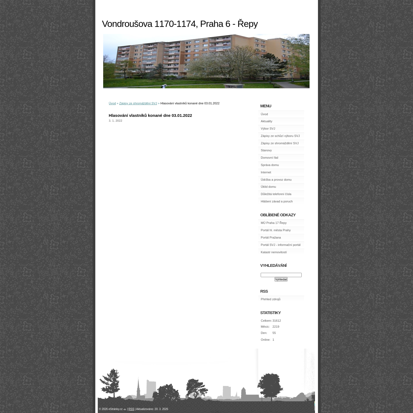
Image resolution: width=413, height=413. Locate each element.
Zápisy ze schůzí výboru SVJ (280, 135)
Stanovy (266, 150)
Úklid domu (268, 186)
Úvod (112, 103)
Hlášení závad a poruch (277, 201)
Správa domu (270, 165)
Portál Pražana (271, 237)
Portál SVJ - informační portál (281, 244)
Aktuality (266, 121)
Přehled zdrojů (270, 299)
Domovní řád (269, 157)
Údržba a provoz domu (276, 179)
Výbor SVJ (268, 128)
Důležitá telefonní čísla (276, 194)
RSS (131, 409)
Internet (266, 172)
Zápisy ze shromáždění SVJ (138, 103)
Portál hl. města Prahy (276, 230)
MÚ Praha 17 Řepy (274, 222)
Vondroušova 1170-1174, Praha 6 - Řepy (180, 24)
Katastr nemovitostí (274, 252)
